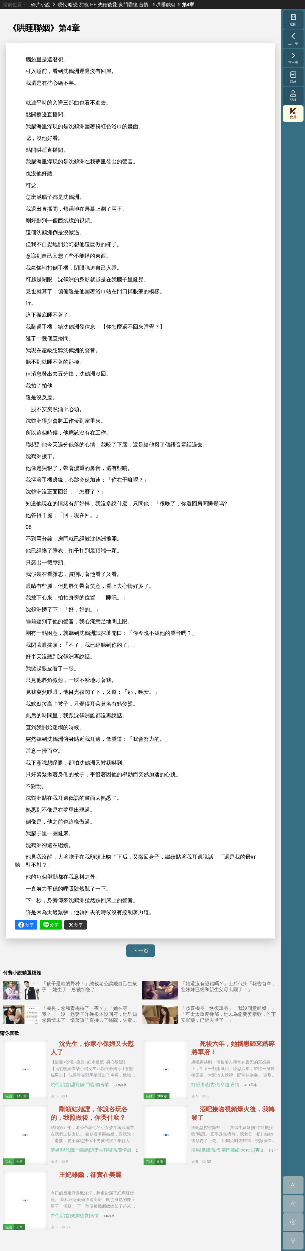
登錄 (293, 95)
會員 (293, 113)
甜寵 (84, 4)
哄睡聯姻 (165, 4)
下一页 (141, 951)
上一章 (293, 38)
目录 (293, 77)
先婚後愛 (107, 4)
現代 (62, 4)
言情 (143, 4)
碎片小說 (40, 4)
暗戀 (73, 4)
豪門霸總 (128, 4)
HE (93, 4)
